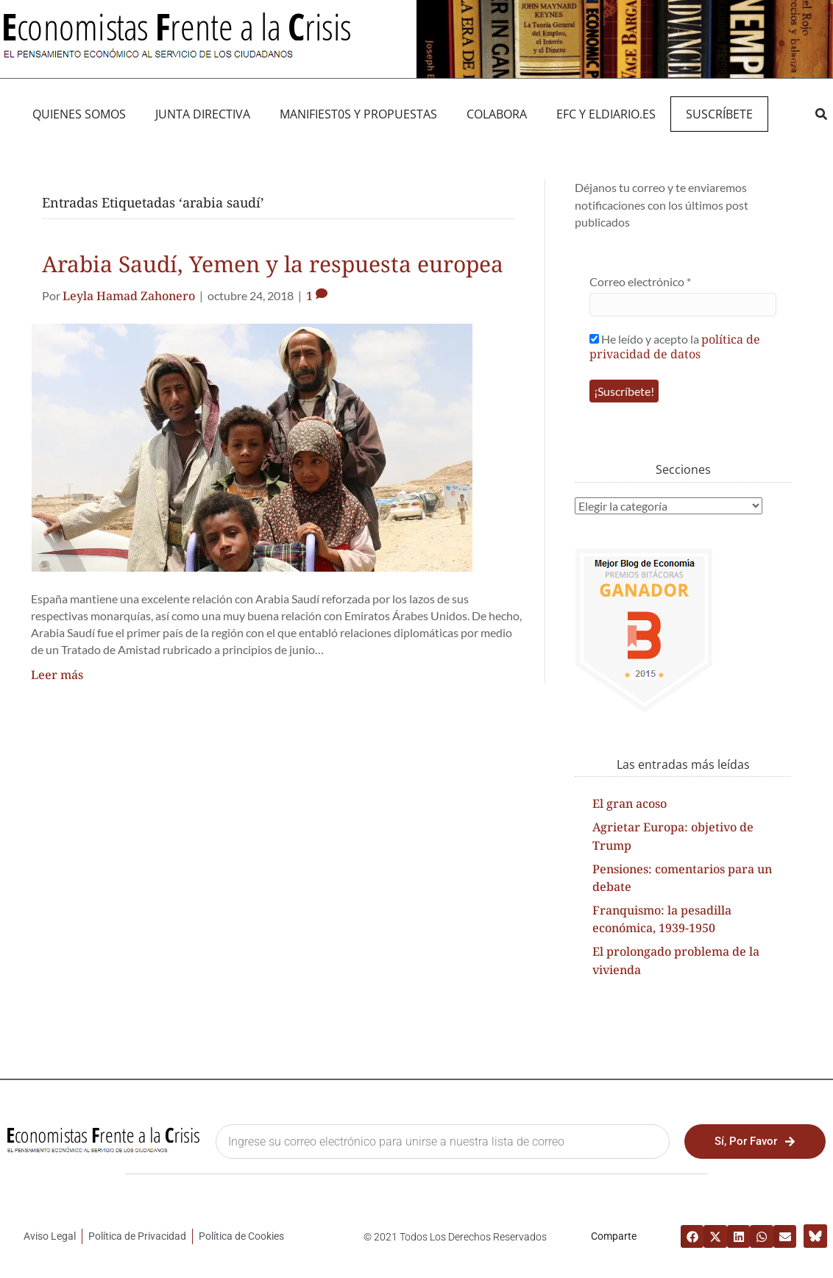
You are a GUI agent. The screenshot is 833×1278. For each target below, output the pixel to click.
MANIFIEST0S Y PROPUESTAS (358, 114)
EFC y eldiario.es (606, 114)
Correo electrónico (640, 281)
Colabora (497, 114)
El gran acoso (629, 803)
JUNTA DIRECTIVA (202, 114)
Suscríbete (719, 114)
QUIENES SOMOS (79, 114)
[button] (821, 114)
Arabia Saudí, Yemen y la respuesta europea (272, 264)
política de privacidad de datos (674, 346)
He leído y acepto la (674, 346)
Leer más (57, 675)
